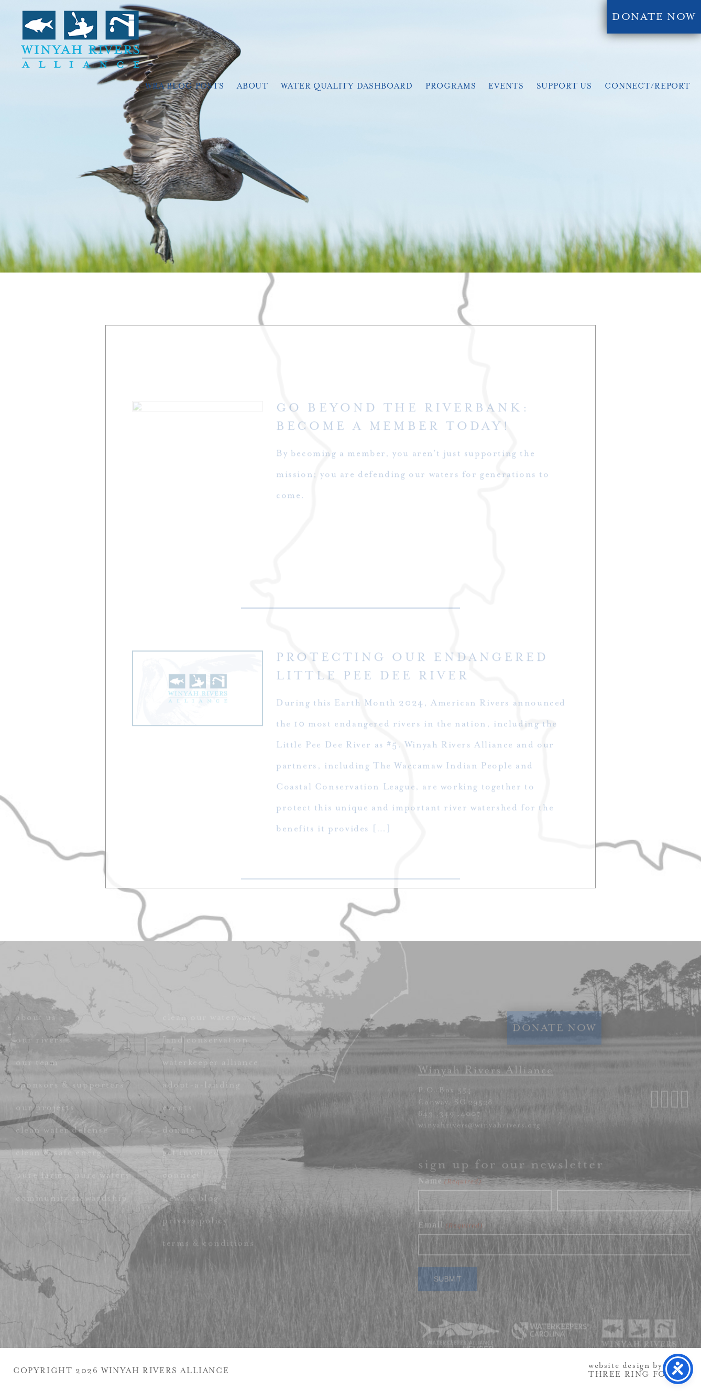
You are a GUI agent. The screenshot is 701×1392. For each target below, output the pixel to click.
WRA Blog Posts (184, 86)
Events (505, 86)
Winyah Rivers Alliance (80, 39)
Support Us (564, 86)
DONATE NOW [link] (654, 16)
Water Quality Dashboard (347, 86)
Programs (450, 86)
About (252, 86)
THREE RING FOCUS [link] (637, 1374)
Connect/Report (648, 86)
